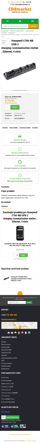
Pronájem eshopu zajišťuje (16, 434)
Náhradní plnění (5, 369)
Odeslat (29, 302)
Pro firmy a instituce (6, 363)
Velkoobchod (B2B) (6, 350)
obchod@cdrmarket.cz (22, 4)
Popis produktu (13, 127)
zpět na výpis (4, 42)
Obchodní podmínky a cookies (9, 358)
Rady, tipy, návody (5, 344)
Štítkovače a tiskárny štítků (17, 30)
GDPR (2, 360)
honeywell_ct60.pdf (6, 208)
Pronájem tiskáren (6, 366)
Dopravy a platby (5, 347)
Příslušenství (11, 32)
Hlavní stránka (4, 30)
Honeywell (4, 32)
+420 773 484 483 (15, 2)
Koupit (15, 107)
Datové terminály (29, 30)
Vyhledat (33, 26)
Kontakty (3, 342)
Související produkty (25, 127)
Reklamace (4, 355)
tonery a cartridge (31, 440)
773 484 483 (9, 315)
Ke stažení (35, 127)
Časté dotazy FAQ (6, 352)
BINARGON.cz (27, 434)
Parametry (5, 127)
